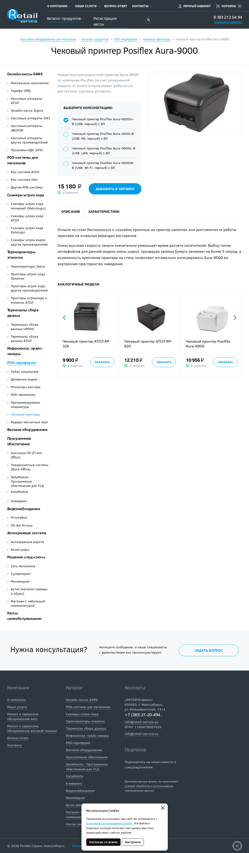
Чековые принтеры (156, 39)
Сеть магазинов (23, 566)
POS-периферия (125, 39)
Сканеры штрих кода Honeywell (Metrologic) (28, 206)
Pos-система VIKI (24, 179)
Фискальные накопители (30, 83)
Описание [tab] (70, 211)
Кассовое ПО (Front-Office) (27, 455)
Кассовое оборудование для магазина (48, 39)
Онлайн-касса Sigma (27, 110)
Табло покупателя (24, 371)
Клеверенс (19, 501)
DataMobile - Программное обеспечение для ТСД (27, 481)
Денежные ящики (24, 379)
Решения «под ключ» (26, 556)
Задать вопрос (209, 650)
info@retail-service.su (141, 722)
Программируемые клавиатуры (25, 404)
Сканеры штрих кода (25, 194)
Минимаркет (20, 581)
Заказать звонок (228, 22)
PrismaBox (19, 517)
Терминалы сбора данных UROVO (24, 326)
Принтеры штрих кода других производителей (29, 288)
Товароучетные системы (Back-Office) (29, 467)
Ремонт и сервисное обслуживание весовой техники (32, 728)
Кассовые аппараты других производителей (29, 140)
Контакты (141, 6)
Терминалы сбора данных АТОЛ (24, 338)
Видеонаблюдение (23, 508)
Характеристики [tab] (103, 211)
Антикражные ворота (27, 542)
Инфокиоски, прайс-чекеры (87, 735)
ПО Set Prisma (22, 525)
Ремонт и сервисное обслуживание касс (22, 716)
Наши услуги (87, 6)
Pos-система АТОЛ (25, 172)
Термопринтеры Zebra (28, 266)
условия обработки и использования (149, 786)
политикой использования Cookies (109, 823)
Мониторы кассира (26, 387)
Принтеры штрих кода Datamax (28, 276)
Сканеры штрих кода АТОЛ (27, 218)
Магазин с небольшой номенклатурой (28, 603)
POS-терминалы (23, 394)
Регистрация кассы (105, 21)
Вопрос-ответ (115, 6)
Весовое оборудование (27, 429)
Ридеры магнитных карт (29, 422)
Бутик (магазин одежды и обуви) (29, 591)
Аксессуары (20, 549)
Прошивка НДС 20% (27, 150)
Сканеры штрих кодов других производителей (29, 242)
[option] (88, 335)
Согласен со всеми (103, 842)
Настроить (133, 842)
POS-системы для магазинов (22, 160)
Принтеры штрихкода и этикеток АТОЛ (29, 300)
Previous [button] (65, 317)
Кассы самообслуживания (24, 615)
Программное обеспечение (19, 441)
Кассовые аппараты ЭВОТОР (26, 128)
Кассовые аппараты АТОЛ (26, 100)
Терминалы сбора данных (86, 728)
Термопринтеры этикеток (21, 254)
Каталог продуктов (65, 18)
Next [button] (234, 317)
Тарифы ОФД (20, 90)
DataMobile (19, 492)
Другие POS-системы (27, 187)
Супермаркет (21, 574)
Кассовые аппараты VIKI (30, 118)
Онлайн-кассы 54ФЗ (25, 73)
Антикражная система (26, 532)
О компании (58, 6)
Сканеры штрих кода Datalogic (27, 230)
